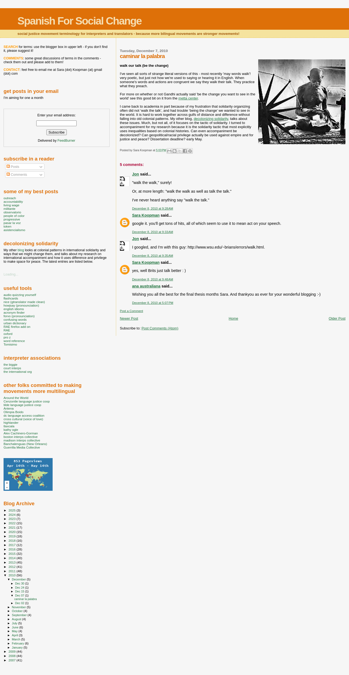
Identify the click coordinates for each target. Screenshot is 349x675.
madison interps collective (22, 440)
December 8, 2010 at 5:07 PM (152, 302)
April (15, 635)
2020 (12, 532)
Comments (17, 175)
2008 (12, 656)
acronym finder (14, 312)
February (18, 643)
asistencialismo (14, 230)
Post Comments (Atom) (160, 328)
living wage (11, 205)
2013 (12, 562)
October (18, 611)
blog (20, 250)
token (7, 226)
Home (233, 318)
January (18, 647)
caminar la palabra (25, 599)
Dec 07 (20, 595)
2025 (12, 510)
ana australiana (146, 286)
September (20, 615)
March (16, 639)
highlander (11, 422)
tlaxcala (9, 426)
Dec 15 (20, 591)
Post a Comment (131, 311)
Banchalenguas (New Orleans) (25, 444)
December (19, 579)
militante (10, 208)
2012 (12, 566)
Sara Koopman (146, 215)
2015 (12, 553)
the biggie (10, 364)
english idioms (14, 309)
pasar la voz (12, 223)
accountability (13, 201)
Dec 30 (20, 583)
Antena (9, 408)
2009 (12, 651)
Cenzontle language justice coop (27, 401)
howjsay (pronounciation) (21, 305)
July (15, 623)
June (15, 627)
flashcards (11, 298)
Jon (135, 174)
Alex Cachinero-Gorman (21, 433)
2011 (12, 571)
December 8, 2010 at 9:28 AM (152, 208)
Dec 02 (20, 603)
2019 (12, 536)
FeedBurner (66, 141)
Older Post (337, 318)
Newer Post (129, 318)
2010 (12, 575)
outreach (10, 198)
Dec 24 (20, 587)
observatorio (12, 212)
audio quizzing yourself (20, 294)
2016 (12, 549)
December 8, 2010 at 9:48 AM (152, 279)
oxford (8, 333)
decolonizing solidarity (211, 119)
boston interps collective (21, 436)
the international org (18, 371)
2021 (12, 527)
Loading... (11, 274)
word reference (14, 341)
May (15, 631)
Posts (13, 167)
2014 (12, 558)
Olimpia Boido (13, 412)
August (17, 619)
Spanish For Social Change (79, 21)
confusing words (15, 319)
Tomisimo (10, 344)
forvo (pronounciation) (19, 316)
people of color (14, 215)
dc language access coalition (24, 415)
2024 (12, 514)
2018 (12, 540)
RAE (7, 330)
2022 (12, 523)
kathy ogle (11, 429)
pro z (7, 337)
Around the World (16, 397)
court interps (12, 368)
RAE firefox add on (17, 326)
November (19, 607)
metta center (188, 98)
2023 (12, 518)
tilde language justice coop (22, 405)
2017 (12, 545)
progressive (12, 219)
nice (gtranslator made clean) (24, 302)
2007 (12, 660)
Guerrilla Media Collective (22, 447)
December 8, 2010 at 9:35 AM (152, 255)
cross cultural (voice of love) (23, 419)
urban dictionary (15, 323)
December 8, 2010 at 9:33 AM (152, 232)
